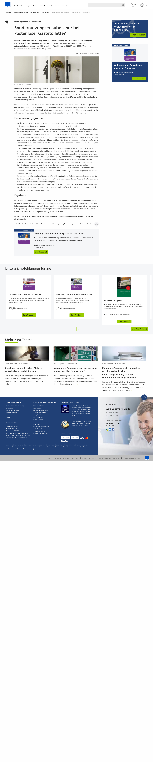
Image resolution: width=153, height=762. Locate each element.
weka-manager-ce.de (40, 434)
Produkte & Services (12, 410)
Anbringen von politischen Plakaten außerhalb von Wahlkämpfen (24, 369)
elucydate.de (37, 415)
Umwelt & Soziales (12, 413)
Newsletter (92, 458)
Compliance (75, 458)
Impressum (66, 458)
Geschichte (9, 408)
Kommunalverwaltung (21, 13)
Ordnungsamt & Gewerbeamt (39, 13)
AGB (49, 458)
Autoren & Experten (104, 458)
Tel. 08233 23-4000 (112, 413)
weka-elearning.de (39, 431)
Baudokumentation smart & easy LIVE (18, 435)
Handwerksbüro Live (12, 429)
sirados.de (36, 424)
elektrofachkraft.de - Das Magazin (17, 438)
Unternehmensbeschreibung (15, 406)
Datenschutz (57, 458)
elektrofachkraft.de (39, 413)
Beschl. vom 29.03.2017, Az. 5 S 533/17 (68, 46)
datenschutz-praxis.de (40, 410)
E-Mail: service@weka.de (114, 420)
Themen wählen (138, 35)
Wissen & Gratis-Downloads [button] (42, 6)
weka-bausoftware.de (40, 429)
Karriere (8, 415)
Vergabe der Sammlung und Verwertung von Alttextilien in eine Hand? (75, 369)
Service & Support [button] (60, 6)
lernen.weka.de (38, 420)
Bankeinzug (65, 438)
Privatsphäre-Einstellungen (131, 458)
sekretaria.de (37, 422)
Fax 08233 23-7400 (112, 416)
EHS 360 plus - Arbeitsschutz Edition (17, 433)
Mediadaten (116, 458)
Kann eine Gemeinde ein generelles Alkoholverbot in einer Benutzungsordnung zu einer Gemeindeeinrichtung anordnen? (121, 373)
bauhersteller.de (38, 406)
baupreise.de (37, 408)
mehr (8, 384)
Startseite (8, 13)
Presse (8, 417)
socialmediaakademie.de (41, 427)
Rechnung (74, 438)
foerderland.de (38, 417)
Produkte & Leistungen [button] (22, 6)
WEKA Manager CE (12, 426)
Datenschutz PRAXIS (12, 431)
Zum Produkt (139, 78)
